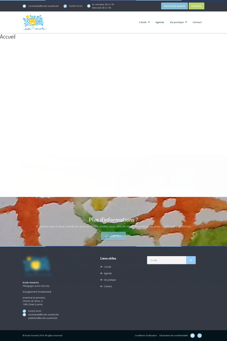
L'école (105, 266)
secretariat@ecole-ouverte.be (43, 5)
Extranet (196, 5)
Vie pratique (108, 279)
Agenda (106, 273)
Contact (113, 243)
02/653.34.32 (75, 5)
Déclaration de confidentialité (173, 335)
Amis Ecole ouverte (174, 5)
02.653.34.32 (34, 311)
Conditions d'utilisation (146, 335)
